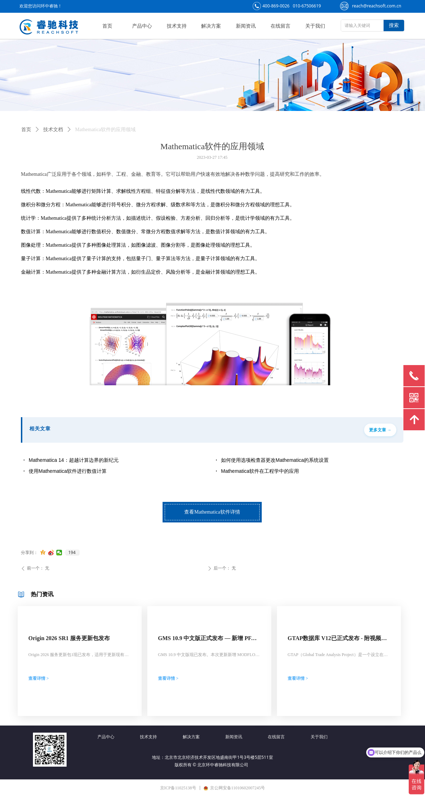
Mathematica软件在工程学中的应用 (260, 471)
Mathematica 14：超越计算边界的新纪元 (74, 460)
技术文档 (53, 129)
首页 (26, 129)
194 (72, 552)
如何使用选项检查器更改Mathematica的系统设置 (275, 460)
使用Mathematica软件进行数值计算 (68, 471)
